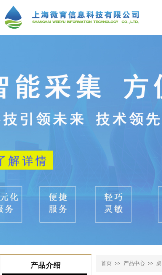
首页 (106, 263)
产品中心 (134, 263)
